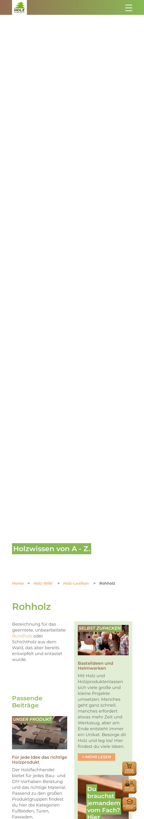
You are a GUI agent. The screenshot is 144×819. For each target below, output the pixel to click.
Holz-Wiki (43, 583)
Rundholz (22, 636)
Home (18, 583)
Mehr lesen (98, 757)
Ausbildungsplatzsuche (129, 800)
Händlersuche (129, 782)
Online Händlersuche (129, 766)
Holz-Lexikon (76, 583)
